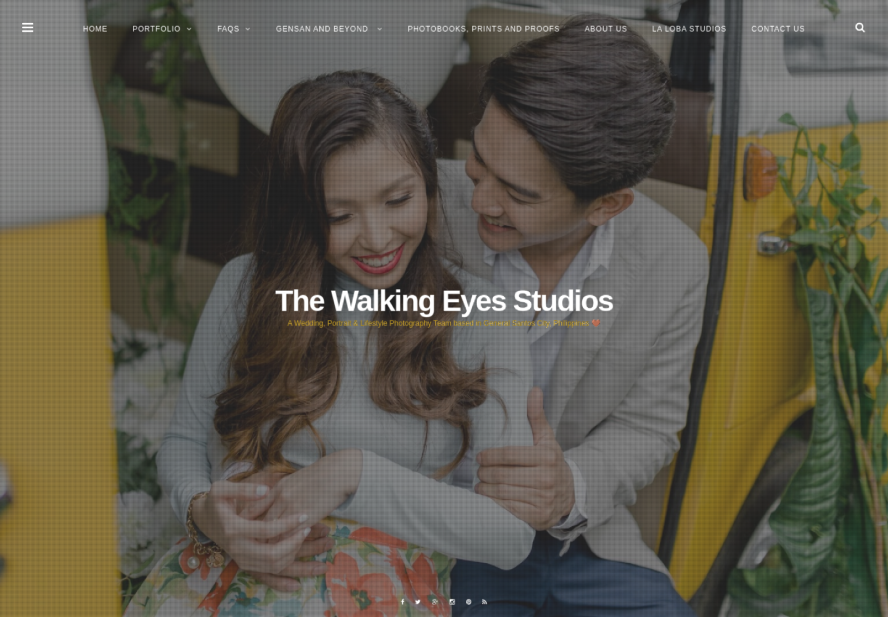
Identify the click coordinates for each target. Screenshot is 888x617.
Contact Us (778, 29)
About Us (606, 29)
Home (95, 29)
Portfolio (157, 29)
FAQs (228, 29)
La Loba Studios (689, 29)
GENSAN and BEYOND (323, 29)
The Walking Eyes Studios (444, 300)
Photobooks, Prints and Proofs (484, 29)
